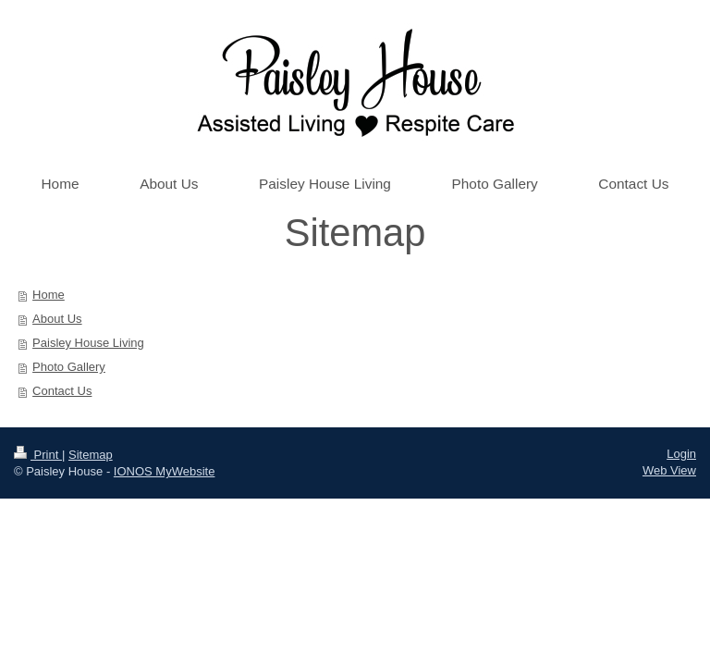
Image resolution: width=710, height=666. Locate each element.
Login (681, 454)
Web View (669, 470)
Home (48, 295)
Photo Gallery (68, 367)
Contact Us (62, 391)
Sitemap (90, 455)
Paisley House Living (88, 343)
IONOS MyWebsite (164, 471)
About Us (56, 319)
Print (38, 455)
